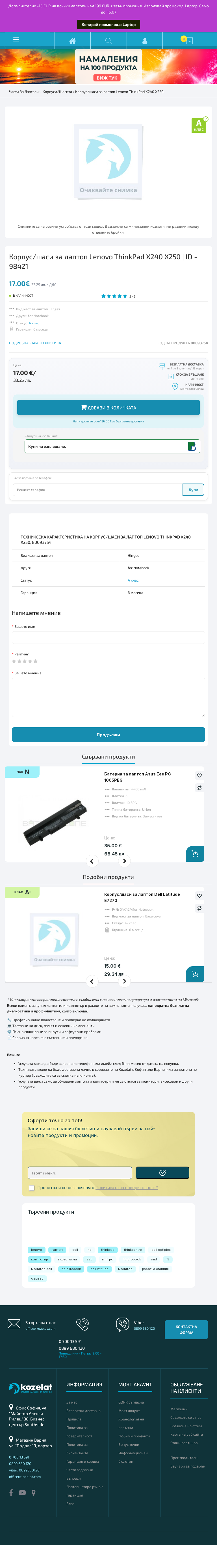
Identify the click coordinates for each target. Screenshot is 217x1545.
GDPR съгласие (131, 1402)
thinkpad (107, 1250)
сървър (37, 1278)
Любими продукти (134, 1436)
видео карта (67, 1259)
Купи (193, 489)
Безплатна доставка (83, 1410)
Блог (70, 1503)
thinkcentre (133, 1250)
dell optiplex (161, 1250)
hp (90, 1250)
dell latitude (99, 1269)
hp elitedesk (71, 1269)
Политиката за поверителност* (127, 1188)
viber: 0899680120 (24, 1470)
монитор (125, 1269)
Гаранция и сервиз (82, 1461)
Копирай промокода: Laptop (109, 24)
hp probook (132, 1259)
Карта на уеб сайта (186, 1434)
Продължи (108, 734)
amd (154, 1259)
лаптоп (57, 1250)
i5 (167, 1259)
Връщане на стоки (186, 1426)
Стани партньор (184, 1442)
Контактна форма (186, 1329)
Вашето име (24, 626)
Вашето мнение (28, 673)
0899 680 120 (72, 1348)
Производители (184, 1457)
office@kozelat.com (40, 1328)
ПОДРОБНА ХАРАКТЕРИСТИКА (35, 343)
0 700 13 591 (70, 1341)
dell (75, 1250)
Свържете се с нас (185, 1417)
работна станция (155, 1269)
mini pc (107, 1259)
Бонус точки (128, 1444)
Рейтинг (21, 654)
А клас (34, 323)
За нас (71, 1402)
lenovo (36, 1250)
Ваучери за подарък (187, 1466)
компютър (39, 1259)
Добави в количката (108, 407)
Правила (73, 1419)
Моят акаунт (129, 1410)
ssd (89, 1259)
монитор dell (41, 1269)
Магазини (179, 1409)
